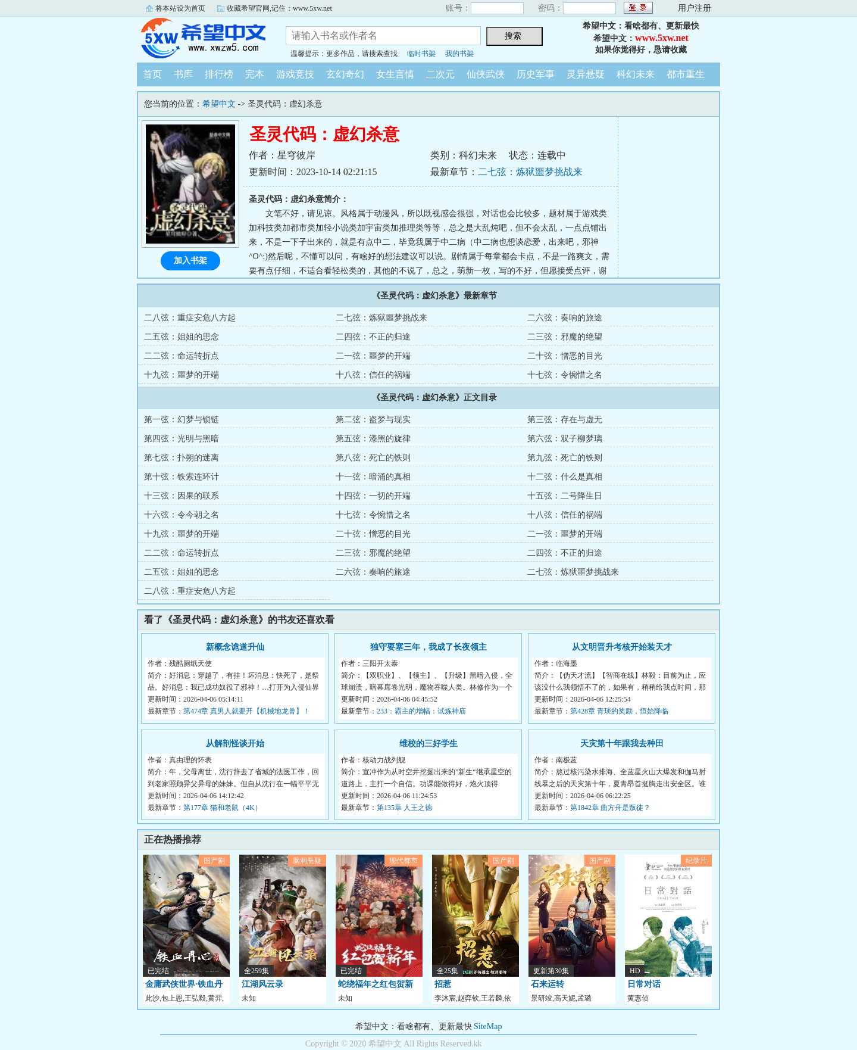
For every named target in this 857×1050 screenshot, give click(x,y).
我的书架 (459, 53)
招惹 (442, 984)
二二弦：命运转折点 (181, 355)
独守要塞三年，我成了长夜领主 (428, 647)
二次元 (440, 74)
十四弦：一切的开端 (373, 495)
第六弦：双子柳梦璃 (564, 438)
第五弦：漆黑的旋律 (373, 438)
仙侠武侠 (486, 74)
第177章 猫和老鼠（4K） (222, 807)
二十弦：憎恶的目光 (564, 355)
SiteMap (488, 1026)
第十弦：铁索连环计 (181, 476)
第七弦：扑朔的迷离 (181, 457)
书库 (183, 74)
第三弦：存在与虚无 (564, 419)
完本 (254, 74)
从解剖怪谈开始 (235, 743)
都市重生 (686, 74)
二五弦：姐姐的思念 (181, 336)
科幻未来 (636, 74)
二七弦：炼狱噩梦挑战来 (530, 172)
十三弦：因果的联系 (181, 495)
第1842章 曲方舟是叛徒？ (610, 807)
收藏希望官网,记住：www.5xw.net (279, 8)
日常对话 (644, 984)
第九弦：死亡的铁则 (564, 457)
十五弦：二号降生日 (564, 495)
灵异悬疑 (586, 74)
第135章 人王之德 (404, 807)
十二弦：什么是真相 (564, 476)
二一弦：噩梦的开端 (373, 355)
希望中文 (202, 38)
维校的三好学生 (428, 743)
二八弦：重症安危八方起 (190, 317)
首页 (152, 74)
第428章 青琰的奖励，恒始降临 (619, 711)
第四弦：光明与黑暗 (181, 438)
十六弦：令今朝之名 (181, 514)
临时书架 (421, 53)
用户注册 (694, 8)
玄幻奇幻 (345, 74)
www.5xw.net (662, 38)
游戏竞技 (295, 74)
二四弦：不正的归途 (373, 336)
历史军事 (536, 74)
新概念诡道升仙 (235, 647)
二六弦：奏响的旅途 (564, 317)
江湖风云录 (262, 984)
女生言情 (395, 74)
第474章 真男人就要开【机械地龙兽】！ (246, 711)
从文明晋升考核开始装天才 (622, 647)
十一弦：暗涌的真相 (373, 476)
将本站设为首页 (180, 8)
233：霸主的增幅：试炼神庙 (421, 711)
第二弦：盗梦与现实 (373, 419)
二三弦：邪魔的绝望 (564, 336)
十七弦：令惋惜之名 (564, 374)
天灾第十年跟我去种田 (622, 743)
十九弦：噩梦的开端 (181, 374)
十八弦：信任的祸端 (373, 374)
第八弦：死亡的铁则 (373, 457)
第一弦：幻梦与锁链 (181, 419)
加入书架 (190, 260)
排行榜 (219, 74)
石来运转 (547, 984)
